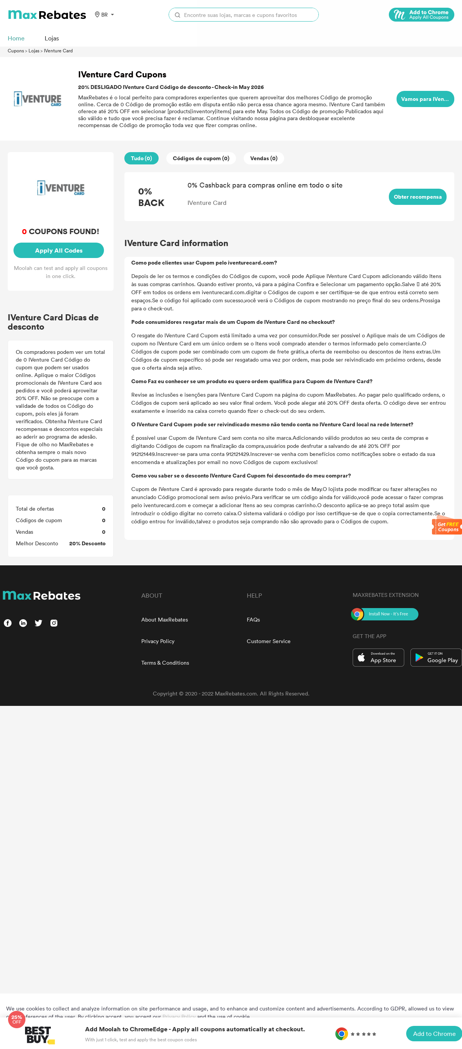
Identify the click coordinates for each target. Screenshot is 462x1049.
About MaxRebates (164, 619)
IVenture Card (58, 50)
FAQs (253, 619)
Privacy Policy (157, 641)
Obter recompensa (418, 197)
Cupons (16, 50)
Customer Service (269, 641)
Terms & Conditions (165, 662)
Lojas (33, 50)
